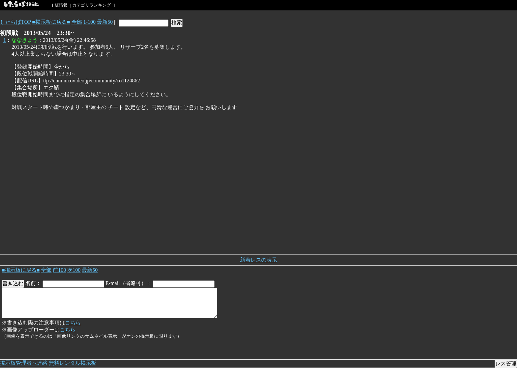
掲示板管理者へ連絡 (23, 363)
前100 (59, 270)
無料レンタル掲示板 (72, 363)
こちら (73, 323)
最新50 (105, 22)
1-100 (89, 22)
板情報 (61, 5)
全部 (77, 22)
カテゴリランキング (91, 5)
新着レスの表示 (258, 260)
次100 (73, 270)
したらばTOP (15, 22)
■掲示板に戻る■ (51, 22)
